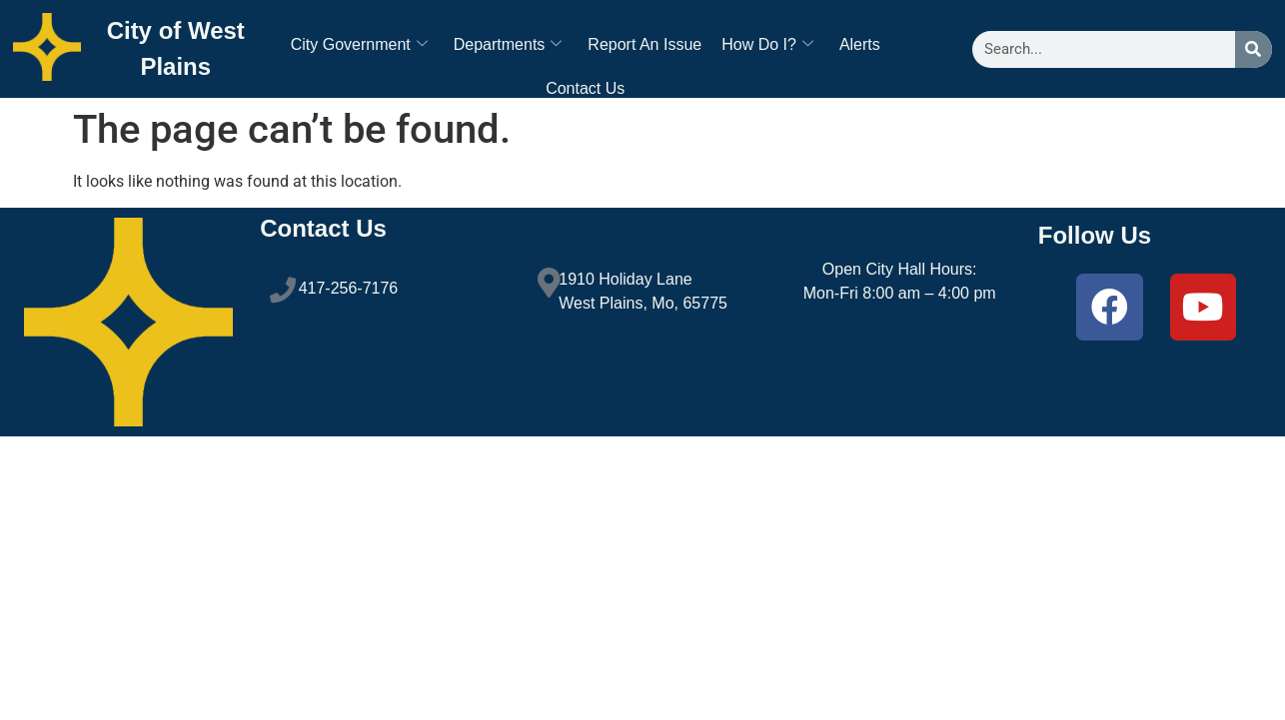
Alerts (859, 44)
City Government (359, 44)
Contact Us (585, 88)
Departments (508, 44)
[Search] (1253, 49)
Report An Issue (644, 44)
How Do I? (767, 44)
